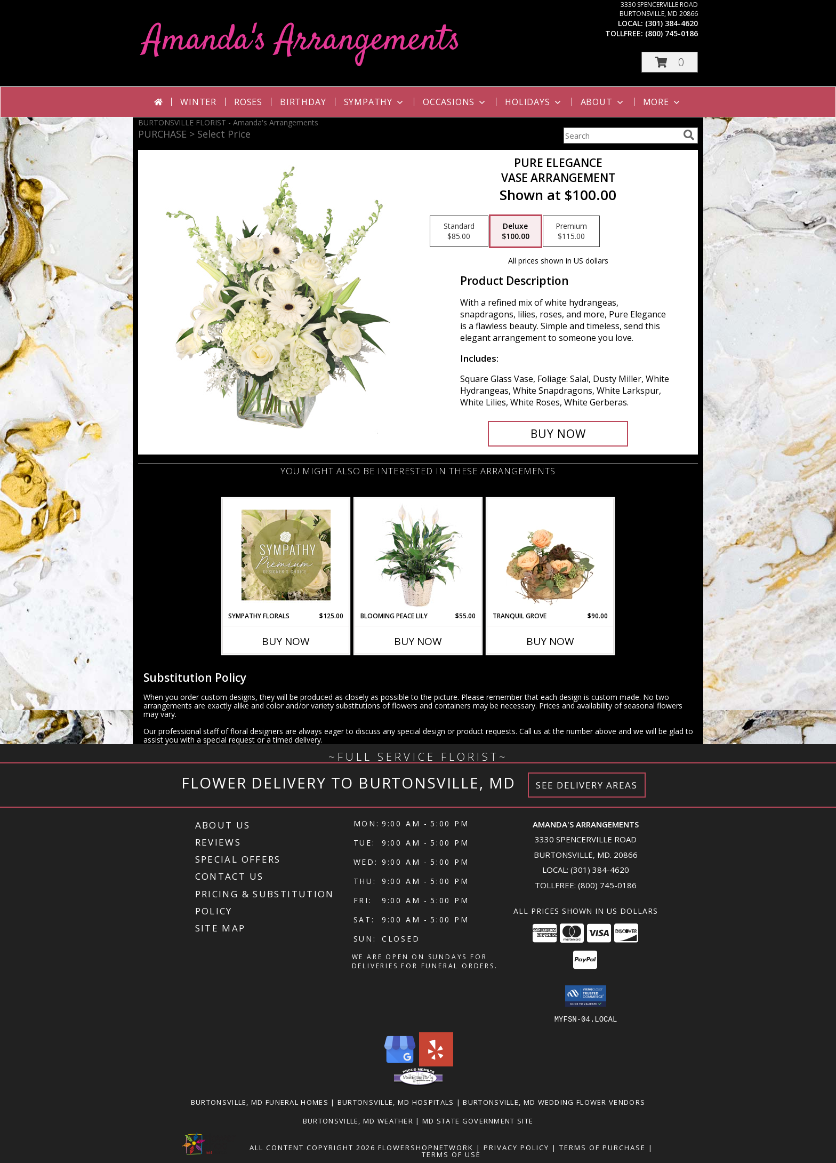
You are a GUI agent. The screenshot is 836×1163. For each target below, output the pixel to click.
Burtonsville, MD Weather (358, 1120)
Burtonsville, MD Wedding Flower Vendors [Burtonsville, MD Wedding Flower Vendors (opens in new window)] (554, 1101)
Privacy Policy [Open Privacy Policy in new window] (516, 1147)
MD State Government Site (477, 1120)
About (603, 102)
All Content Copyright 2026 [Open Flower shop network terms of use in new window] (312, 1147)
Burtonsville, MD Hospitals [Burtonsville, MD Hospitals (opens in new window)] (395, 1101)
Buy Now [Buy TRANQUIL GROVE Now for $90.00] (550, 641)
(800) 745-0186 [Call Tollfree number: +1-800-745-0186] (607, 885)
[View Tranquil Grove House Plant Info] (550, 555)
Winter (198, 102)
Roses (248, 102)
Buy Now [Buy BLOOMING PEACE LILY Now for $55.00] (418, 641)
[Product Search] (621, 135)
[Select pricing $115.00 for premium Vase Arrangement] (571, 231)
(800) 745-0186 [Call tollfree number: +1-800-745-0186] (671, 33)
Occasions (455, 102)
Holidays (533, 102)
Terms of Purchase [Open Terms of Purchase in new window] (602, 1147)
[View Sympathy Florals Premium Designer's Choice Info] (286, 554)
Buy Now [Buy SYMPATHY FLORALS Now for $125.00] (286, 641)
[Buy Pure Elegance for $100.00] (558, 434)
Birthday (303, 102)
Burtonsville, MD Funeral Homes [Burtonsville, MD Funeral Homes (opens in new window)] (259, 1101)
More (662, 102)
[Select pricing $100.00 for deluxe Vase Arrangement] (516, 231)
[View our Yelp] (436, 1063)
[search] (688, 135)
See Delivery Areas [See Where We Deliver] (587, 785)
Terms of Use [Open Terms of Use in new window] (451, 1154)
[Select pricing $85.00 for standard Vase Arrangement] (459, 231)
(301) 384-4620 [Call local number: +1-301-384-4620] (671, 23)
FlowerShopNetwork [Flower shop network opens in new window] (425, 1147)
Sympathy (374, 102)
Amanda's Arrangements (302, 41)
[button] (669, 62)
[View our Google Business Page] (400, 1063)
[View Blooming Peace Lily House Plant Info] (418, 555)
